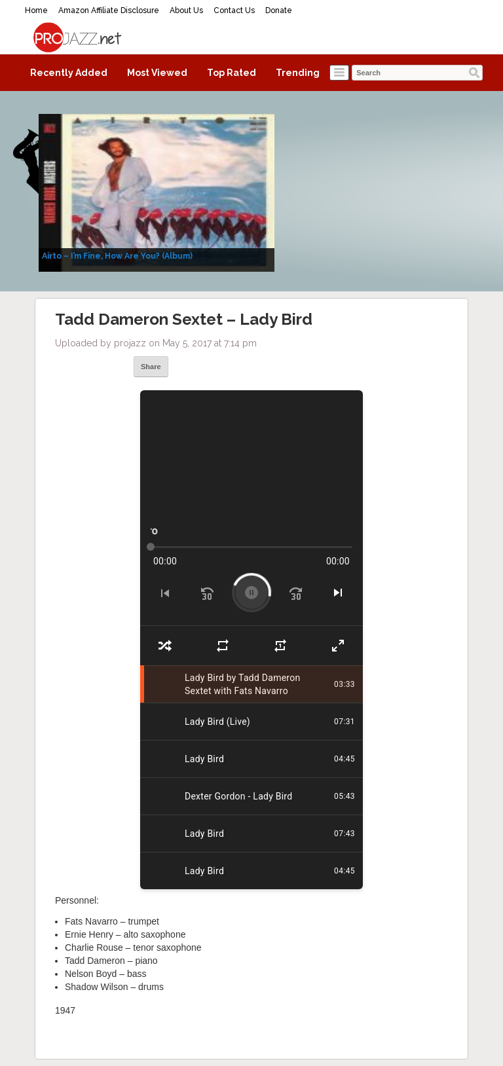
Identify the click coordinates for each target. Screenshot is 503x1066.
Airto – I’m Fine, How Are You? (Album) (117, 256)
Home (36, 10)
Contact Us (234, 10)
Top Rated (231, 72)
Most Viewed (157, 72)
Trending (298, 72)
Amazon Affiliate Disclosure (108, 10)
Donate (278, 10)
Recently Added (68, 72)
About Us (186, 10)
